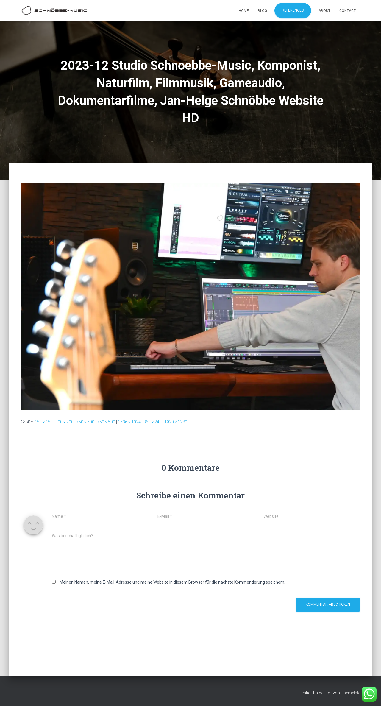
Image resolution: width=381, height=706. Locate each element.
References (293, 10)
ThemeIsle (350, 693)
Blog (262, 11)
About (324, 11)
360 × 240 (152, 422)
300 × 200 (64, 422)
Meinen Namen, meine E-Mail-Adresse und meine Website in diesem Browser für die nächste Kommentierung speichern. (172, 582)
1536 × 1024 (129, 422)
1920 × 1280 (175, 422)
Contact (347, 11)
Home (244, 11)
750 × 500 (85, 422)
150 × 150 (44, 422)
